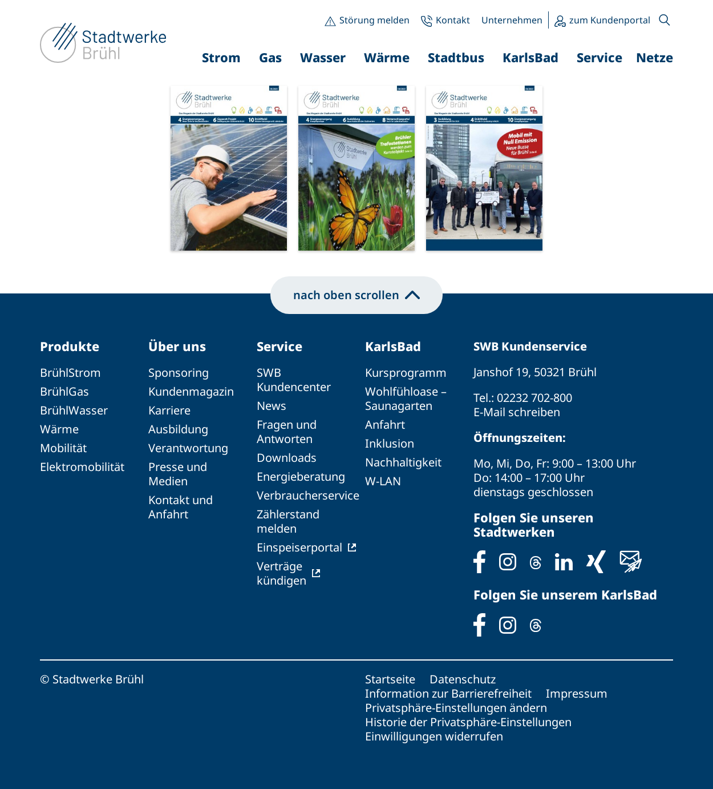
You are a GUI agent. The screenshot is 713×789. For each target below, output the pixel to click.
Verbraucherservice (308, 495)
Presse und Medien (177, 474)
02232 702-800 (534, 397)
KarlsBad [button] (530, 57)
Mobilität (63, 448)
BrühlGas (64, 391)
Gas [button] (270, 57)
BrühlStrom (70, 372)
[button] (664, 20)
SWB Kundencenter (294, 379)
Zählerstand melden (288, 521)
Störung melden (374, 20)
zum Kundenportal (609, 20)
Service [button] (599, 57)
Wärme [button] (387, 57)
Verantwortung (188, 448)
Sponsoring (178, 372)
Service (279, 346)
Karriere (169, 410)
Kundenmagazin (191, 391)
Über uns (177, 346)
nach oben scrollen (356, 295)
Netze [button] (654, 57)
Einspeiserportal (299, 547)
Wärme (59, 429)
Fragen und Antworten (287, 431)
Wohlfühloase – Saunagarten (406, 398)
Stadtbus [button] (456, 57)
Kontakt (453, 20)
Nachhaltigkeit (403, 462)
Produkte (69, 346)
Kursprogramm (406, 372)
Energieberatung (301, 476)
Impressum (576, 693)
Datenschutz (463, 679)
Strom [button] (221, 57)
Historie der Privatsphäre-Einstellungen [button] (468, 722)
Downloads (287, 457)
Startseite (390, 679)
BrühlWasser (74, 410)
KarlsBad (393, 346)
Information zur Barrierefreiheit (448, 693)
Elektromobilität (82, 466)
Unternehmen (511, 20)
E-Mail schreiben (516, 412)
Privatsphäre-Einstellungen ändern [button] (456, 707)
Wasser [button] (323, 57)
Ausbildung (178, 429)
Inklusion (389, 443)
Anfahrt (385, 424)
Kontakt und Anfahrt (180, 507)
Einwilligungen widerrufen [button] (434, 736)
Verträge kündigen (281, 573)
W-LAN (383, 481)
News (271, 405)
